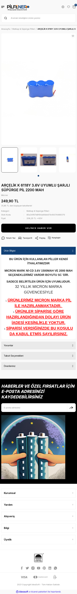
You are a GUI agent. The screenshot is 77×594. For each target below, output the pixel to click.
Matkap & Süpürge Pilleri (38, 211)
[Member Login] (63, 7)
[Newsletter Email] (38, 407)
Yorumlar (8, 345)
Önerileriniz (9, 366)
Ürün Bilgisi (9, 250)
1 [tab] (38, 176)
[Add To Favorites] (73, 36)
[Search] (38, 18)
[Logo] (18, 6)
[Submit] (71, 407)
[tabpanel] (9, 160)
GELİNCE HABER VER (38, 228)
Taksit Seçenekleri (13, 355)
